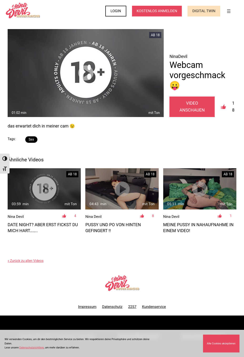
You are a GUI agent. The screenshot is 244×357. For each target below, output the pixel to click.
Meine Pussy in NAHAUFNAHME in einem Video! (198, 227)
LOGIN (116, 11)
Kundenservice (154, 307)
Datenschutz (112, 307)
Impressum (87, 307)
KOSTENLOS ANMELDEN (157, 11)
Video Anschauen (192, 106)
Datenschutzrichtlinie (31, 347)
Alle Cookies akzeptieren (221, 343)
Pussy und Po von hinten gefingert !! (113, 227)
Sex (31, 139)
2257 (132, 307)
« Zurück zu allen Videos (25, 261)
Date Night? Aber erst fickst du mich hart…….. (43, 227)
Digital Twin (203, 11)
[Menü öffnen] (229, 11)
